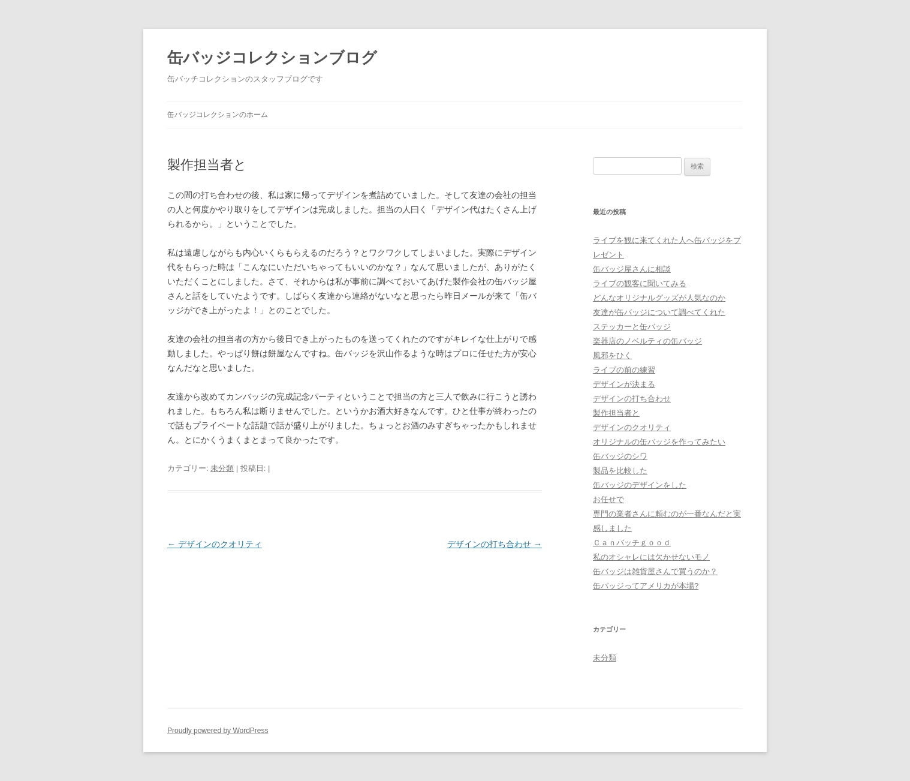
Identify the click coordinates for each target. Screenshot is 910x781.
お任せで (608, 499)
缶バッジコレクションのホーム (217, 114)
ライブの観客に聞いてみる (639, 283)
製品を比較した (620, 470)
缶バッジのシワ (620, 456)
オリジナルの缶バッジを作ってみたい (659, 441)
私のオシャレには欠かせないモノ (651, 556)
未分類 (222, 468)
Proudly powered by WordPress (218, 730)
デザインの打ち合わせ (494, 544)
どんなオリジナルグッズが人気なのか (659, 297)
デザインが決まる (624, 384)
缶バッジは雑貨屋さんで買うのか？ (655, 571)
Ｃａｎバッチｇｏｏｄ (632, 542)
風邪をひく (612, 355)
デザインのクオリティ (214, 544)
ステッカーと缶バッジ (632, 326)
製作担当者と (616, 412)
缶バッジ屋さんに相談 (632, 269)
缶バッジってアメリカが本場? (645, 585)
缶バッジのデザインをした (639, 484)
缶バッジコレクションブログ (272, 58)
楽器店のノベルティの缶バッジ (647, 341)
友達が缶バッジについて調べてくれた (659, 312)
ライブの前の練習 (624, 369)
